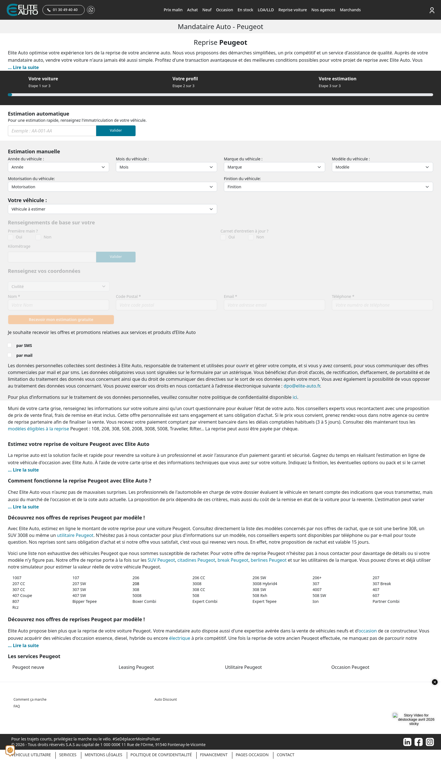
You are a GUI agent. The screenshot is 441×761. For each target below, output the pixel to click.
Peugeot (250, 26)
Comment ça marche (30, 699)
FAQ (17, 706)
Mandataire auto (205, 26)
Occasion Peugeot (350, 667)
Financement (214, 754)
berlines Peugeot (269, 560)
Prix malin (173, 9)
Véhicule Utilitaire (31, 754)
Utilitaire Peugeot (243, 667)
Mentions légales (103, 754)
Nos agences (323, 9)
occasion (367, 631)
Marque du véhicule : (243, 159)
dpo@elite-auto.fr (302, 386)
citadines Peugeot (196, 560)
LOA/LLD (266, 9)
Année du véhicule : (26, 159)
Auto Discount (165, 699)
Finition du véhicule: (242, 178)
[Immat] (52, 130)
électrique (179, 638)
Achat (192, 9)
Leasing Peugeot (136, 667)
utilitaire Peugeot (75, 535)
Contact (285, 754)
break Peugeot (232, 560)
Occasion (224, 9)
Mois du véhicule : (132, 159)
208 (135, 583)
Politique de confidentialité (161, 754)
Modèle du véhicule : (351, 159)
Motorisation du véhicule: (31, 178)
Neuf (207, 9)
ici (295, 397)
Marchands (350, 9)
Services (67, 754)
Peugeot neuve (28, 667)
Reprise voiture (292, 9)
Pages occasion (252, 754)
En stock (245, 9)
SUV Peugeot (161, 560)
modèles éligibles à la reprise (38, 429)
